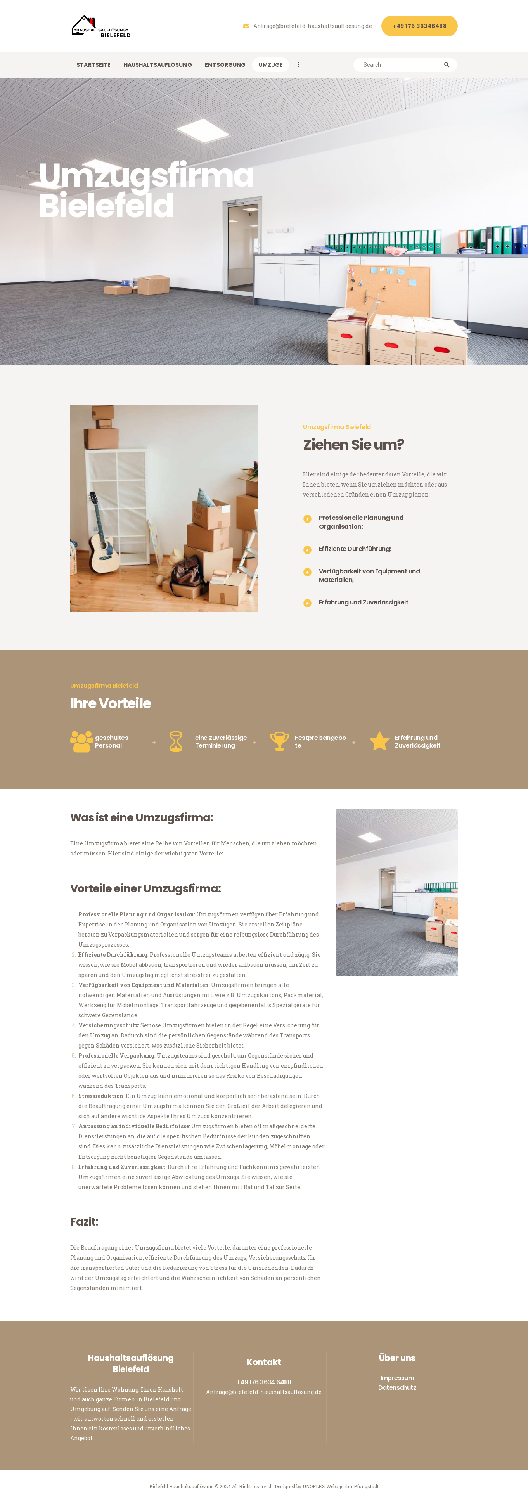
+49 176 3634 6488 (264, 1382)
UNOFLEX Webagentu (327, 1486)
